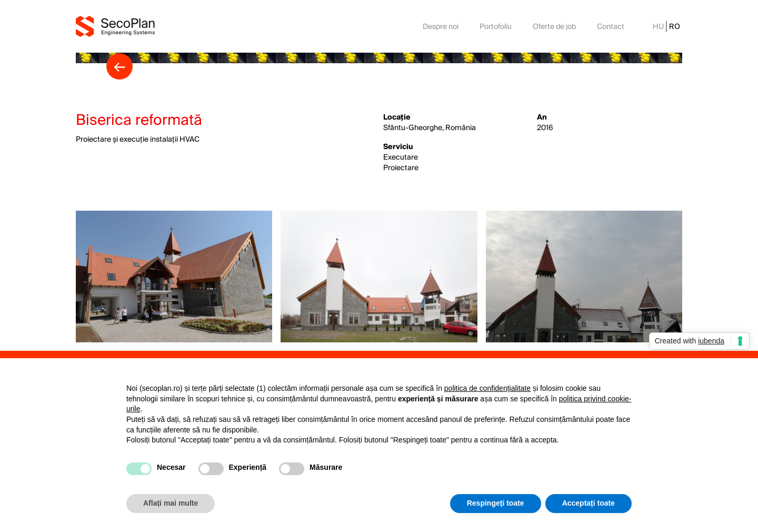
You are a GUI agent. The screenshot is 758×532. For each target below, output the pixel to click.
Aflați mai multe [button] (170, 503)
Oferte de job (554, 26)
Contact (610, 26)
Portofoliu (496, 26)
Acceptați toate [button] (588, 503)
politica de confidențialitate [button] (487, 388)
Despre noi (440, 26)
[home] (115, 26)
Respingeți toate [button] (495, 503)
